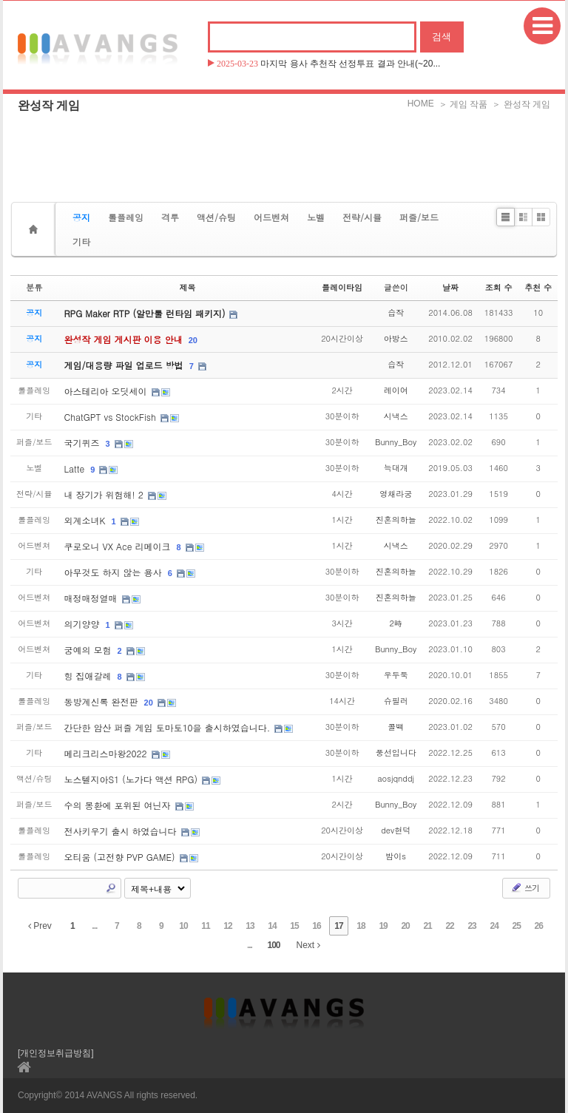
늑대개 (396, 467)
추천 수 (538, 287)
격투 (170, 217)
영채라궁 (395, 493)
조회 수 (499, 287)
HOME (421, 103)
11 (205, 926)
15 (294, 926)
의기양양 (83, 624)
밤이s (395, 856)
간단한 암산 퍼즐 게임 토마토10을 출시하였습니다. (169, 727)
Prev (40, 926)
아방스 (396, 338)
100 (273, 945)
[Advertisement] (284, 151)
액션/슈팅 (216, 217)
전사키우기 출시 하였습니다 (122, 831)
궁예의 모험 (89, 649)
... (94, 926)
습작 (396, 312)
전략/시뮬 (362, 217)
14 (272, 926)
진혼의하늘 (396, 519)
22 (449, 926)
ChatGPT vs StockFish (111, 416)
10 (183, 926)
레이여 (396, 390)
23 (471, 926)
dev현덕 (395, 830)
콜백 (396, 726)
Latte (76, 468)
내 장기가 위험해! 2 (105, 494)
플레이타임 (342, 287)
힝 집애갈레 (89, 675)
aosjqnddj (395, 778)
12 (227, 926)
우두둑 (396, 674)
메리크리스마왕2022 (107, 753)
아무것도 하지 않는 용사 (114, 572)
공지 (81, 217)
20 (193, 340)
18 (360, 926)
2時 (395, 623)
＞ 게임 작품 (463, 104)
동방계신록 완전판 (102, 701)
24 (494, 926)
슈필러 (396, 700)
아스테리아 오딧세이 (107, 391)
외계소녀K (86, 520)
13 (250, 926)
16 (316, 926)
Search (111, 888)
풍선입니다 (396, 752)
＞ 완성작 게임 (521, 104)
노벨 (316, 217)
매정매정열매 (92, 598)
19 (383, 926)
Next (308, 945)
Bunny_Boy (395, 441)
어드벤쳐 (271, 217)
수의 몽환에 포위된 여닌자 (119, 805)
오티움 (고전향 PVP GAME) (121, 856)
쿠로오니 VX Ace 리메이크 (119, 546)
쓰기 (524, 887)
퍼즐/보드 (419, 217)
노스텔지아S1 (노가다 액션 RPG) (132, 779)
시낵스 (396, 416)
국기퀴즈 (83, 442)
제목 (187, 287)
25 (516, 926)
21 (427, 926)
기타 (81, 241)
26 (538, 926)
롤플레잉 (125, 217)
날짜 (450, 287)
